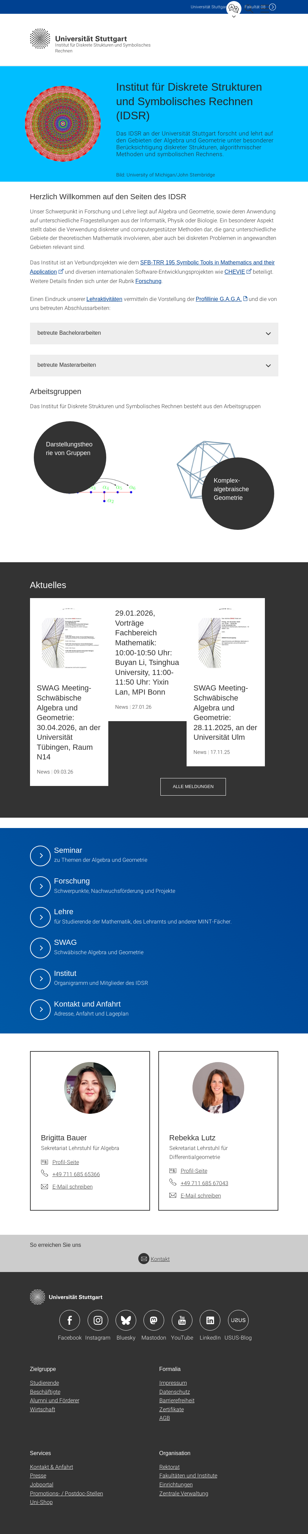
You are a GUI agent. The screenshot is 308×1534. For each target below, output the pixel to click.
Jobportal (41, 1484)
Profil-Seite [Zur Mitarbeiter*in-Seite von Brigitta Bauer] (65, 1161)
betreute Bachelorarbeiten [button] (69, 333)
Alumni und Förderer (54, 1400)
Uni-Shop (41, 1501)
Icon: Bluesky (126, 1320)
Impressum (173, 1382)
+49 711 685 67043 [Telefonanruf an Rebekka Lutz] (204, 1183)
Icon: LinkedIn (210, 1320)
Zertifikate (171, 1409)
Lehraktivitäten (104, 299)
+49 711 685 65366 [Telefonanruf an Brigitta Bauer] (76, 1174)
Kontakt (154, 1258)
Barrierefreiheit (177, 1400)
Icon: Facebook (69, 1320)
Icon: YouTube (182, 1320)
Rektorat (169, 1466)
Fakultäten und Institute (188, 1475)
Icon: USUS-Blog (238, 1320)
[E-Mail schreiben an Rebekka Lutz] (195, 1195)
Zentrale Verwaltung (183, 1493)
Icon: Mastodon (153, 1320)
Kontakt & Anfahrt (51, 1466)
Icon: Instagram (98, 1320)
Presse (38, 1475)
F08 (255, 6)
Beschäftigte (45, 1391)
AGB (164, 1417)
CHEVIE (235, 272)
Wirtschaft (42, 1409)
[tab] (154, 333)
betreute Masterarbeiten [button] (67, 365)
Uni (209, 6)
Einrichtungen (176, 1484)
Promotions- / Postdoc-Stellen (66, 1493)
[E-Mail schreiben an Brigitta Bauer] (67, 1186)
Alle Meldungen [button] (193, 786)
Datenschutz (174, 1391)
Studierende (44, 1382)
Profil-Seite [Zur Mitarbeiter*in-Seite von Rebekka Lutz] (194, 1170)
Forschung (149, 281)
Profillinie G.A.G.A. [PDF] (219, 299)
